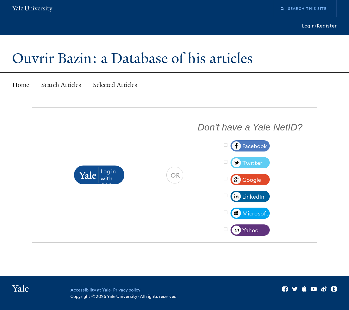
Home (20, 85)
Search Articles (61, 85)
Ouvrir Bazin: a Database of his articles (134, 58)
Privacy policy (126, 290)
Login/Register (319, 26)
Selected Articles (115, 85)
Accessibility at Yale (90, 290)
